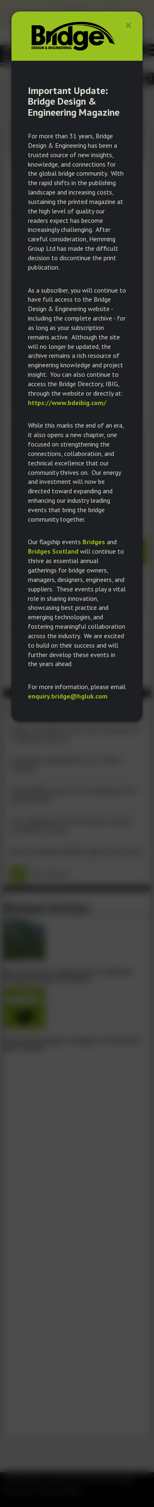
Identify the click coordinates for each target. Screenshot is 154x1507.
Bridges (94, 542)
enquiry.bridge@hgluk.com (68, 696)
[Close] (128, 25)
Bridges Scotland (53, 551)
